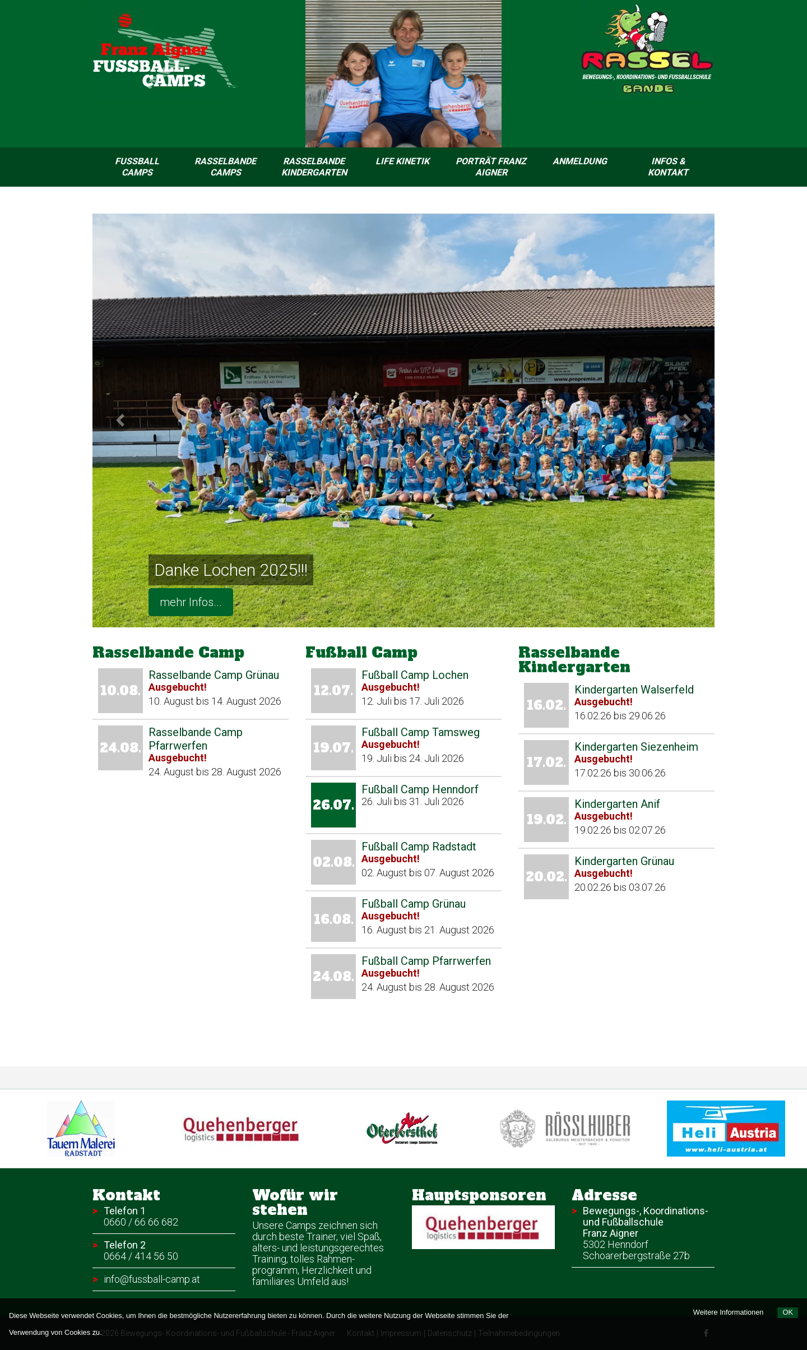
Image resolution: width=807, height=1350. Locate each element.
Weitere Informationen (728, 1312)
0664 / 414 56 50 (141, 1256)
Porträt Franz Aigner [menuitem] (491, 167)
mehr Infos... (191, 602)
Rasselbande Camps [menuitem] (225, 167)
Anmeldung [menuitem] (580, 161)
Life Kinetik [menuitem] (402, 161)
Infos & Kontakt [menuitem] (668, 167)
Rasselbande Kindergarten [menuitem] (314, 167)
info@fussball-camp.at (152, 1279)
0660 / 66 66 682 (141, 1222)
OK (787, 1312)
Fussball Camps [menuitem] (137, 167)
